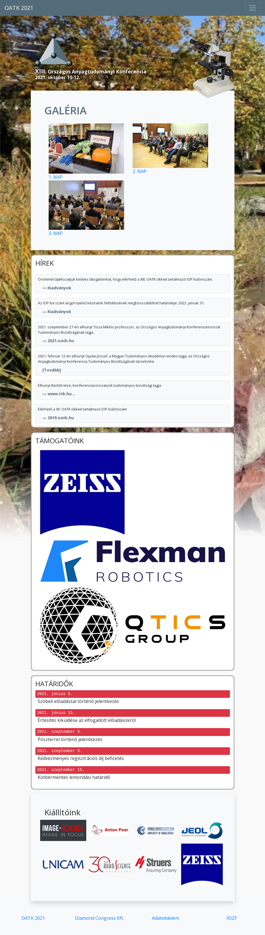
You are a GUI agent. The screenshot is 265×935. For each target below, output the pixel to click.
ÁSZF (232, 918)
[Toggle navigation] (252, 8)
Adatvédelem (165, 918)
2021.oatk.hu (58, 340)
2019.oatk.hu (58, 417)
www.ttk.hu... (58, 393)
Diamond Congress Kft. (99, 918)
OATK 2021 (19, 8)
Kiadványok (56, 287)
